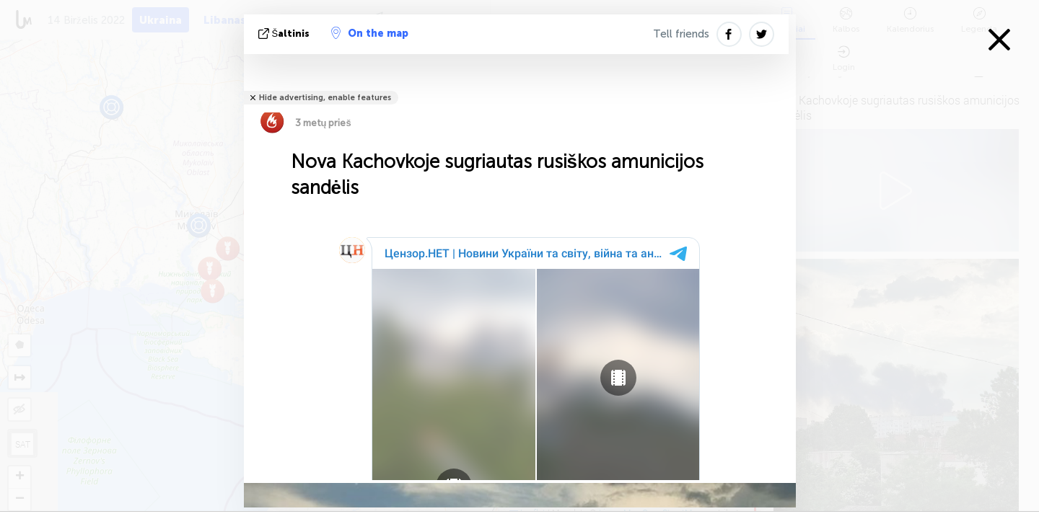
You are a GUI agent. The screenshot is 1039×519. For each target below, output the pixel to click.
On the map (369, 33)
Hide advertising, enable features (325, 97)
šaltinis (285, 33)
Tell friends (681, 33)
